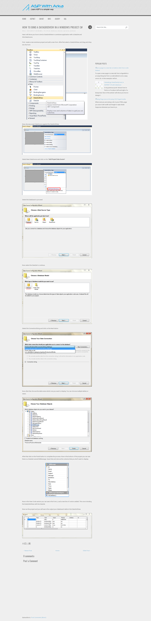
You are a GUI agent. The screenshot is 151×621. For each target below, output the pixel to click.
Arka (23, 31)
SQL (65, 19)
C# (44, 31)
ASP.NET (32, 19)
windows (73, 31)
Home (24, 19)
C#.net (48, 31)
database (54, 31)
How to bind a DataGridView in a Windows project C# (52, 27)
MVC (49, 19)
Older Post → (87, 550)
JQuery (57, 19)
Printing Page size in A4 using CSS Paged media (110, 99)
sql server (66, 31)
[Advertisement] (107, 7)
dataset (60, 31)
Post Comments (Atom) (38, 617)
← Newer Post (27, 550)
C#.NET (41, 19)
